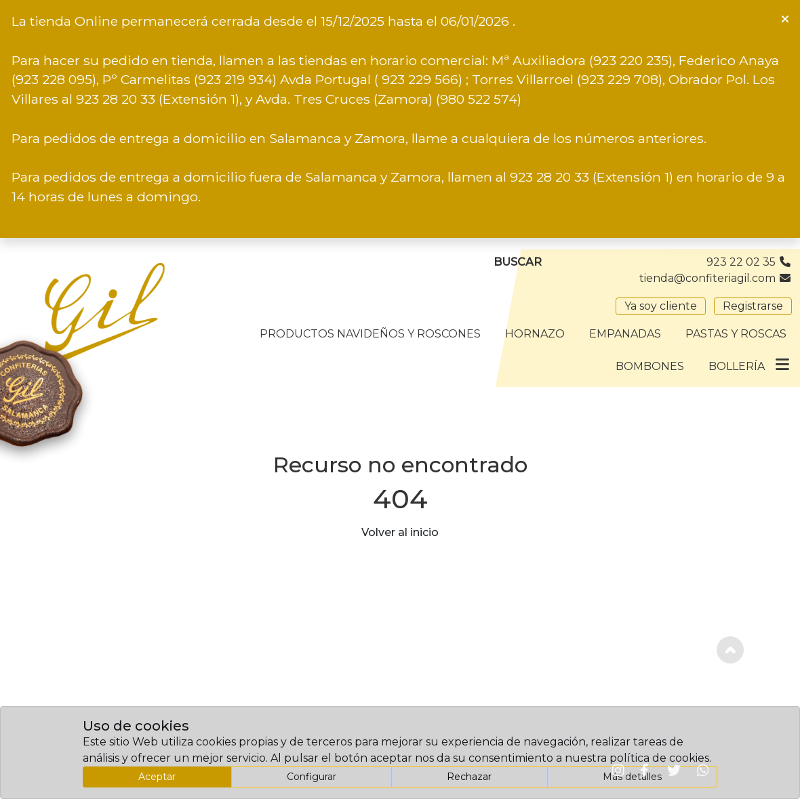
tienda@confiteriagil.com (715, 278)
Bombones (650, 366)
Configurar (311, 777)
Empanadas (625, 333)
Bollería (736, 366)
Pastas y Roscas (735, 333)
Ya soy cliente (660, 306)
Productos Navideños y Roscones (370, 333)
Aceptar (157, 777)
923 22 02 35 (749, 261)
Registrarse (753, 306)
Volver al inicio (400, 532)
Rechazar (469, 777)
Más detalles (632, 777)
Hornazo (535, 333)
